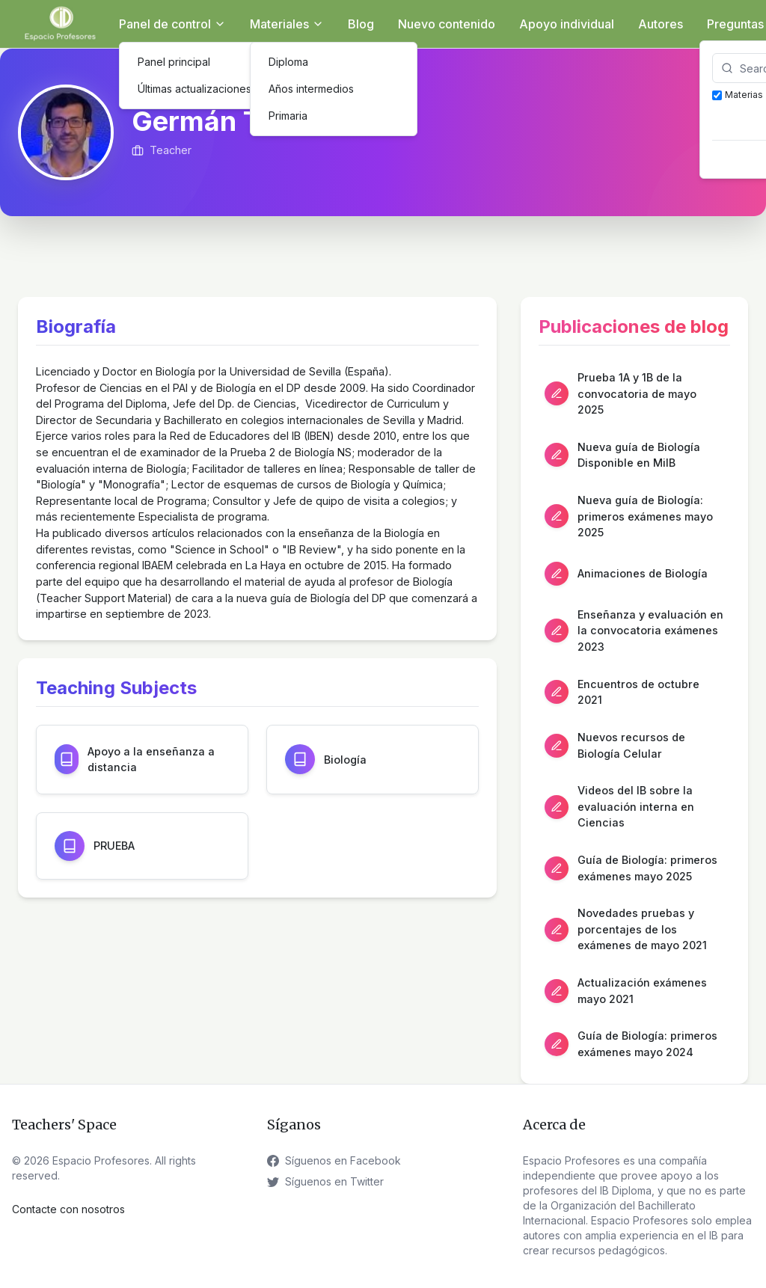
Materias (737, 94)
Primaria (288, 115)
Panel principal (174, 61)
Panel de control (172, 23)
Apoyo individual (566, 23)
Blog (361, 23)
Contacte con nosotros (68, 1209)
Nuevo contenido (446, 23)
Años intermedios (311, 88)
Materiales (287, 23)
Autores (660, 23)
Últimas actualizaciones (194, 88)
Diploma (288, 61)
